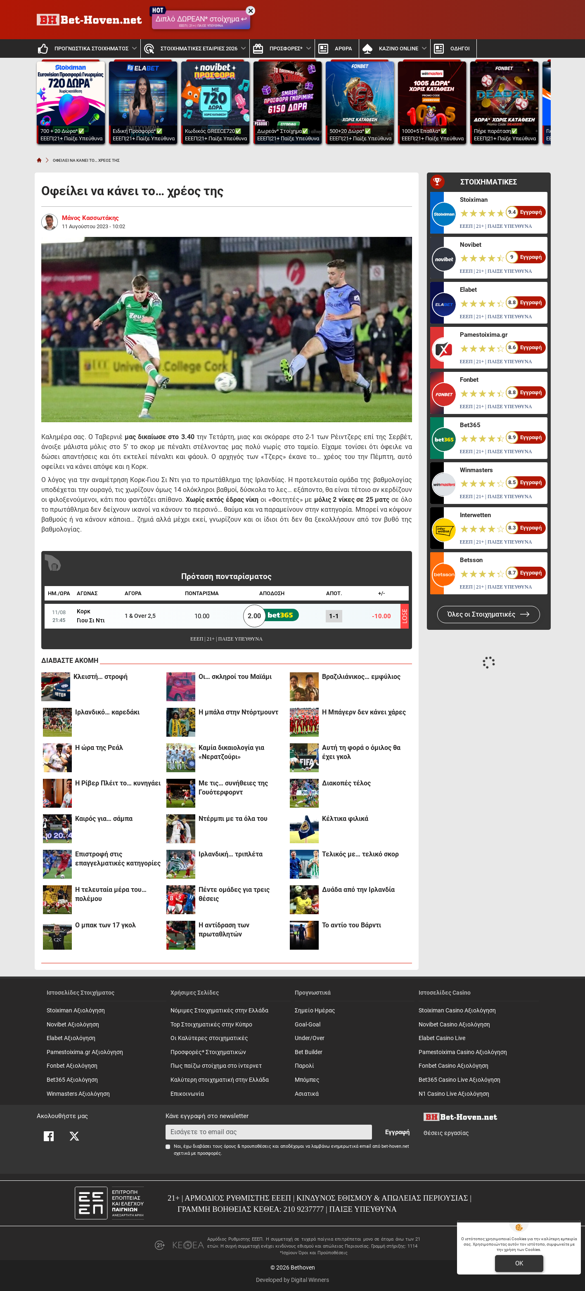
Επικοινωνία (187, 1093)
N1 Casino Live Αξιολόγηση (454, 1093)
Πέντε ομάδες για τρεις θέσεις (234, 894)
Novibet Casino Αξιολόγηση (454, 1024)
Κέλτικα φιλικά (345, 819)
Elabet (468, 289)
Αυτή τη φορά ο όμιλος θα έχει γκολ (361, 752)
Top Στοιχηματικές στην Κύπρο (211, 1024)
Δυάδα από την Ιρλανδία (358, 890)
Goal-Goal (307, 1024)
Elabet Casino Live (442, 1038)
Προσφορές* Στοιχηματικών (208, 1052)
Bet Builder (308, 1052)
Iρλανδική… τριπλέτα (231, 854)
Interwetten (475, 515)
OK (519, 1263)
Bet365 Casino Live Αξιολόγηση (459, 1079)
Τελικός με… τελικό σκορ (360, 854)
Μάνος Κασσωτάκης (90, 218)
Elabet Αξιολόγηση (71, 1038)
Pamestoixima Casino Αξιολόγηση (463, 1052)
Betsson (471, 560)
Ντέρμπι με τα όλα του (233, 819)
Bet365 (470, 425)
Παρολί (304, 1065)
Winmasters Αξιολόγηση (78, 1093)
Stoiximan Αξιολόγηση (76, 1010)
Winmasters (476, 470)
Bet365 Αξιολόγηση (72, 1079)
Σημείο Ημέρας (315, 1010)
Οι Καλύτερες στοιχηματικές (209, 1038)
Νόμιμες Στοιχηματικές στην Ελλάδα (219, 1010)
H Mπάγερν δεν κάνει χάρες (364, 712)
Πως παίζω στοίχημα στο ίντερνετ (216, 1065)
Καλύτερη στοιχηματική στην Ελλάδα (220, 1079)
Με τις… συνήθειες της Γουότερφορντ (233, 787)
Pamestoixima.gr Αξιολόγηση (85, 1052)
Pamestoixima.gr (483, 334)
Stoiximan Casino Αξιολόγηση (457, 1010)
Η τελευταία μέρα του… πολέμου (111, 894)
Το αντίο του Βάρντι (351, 925)
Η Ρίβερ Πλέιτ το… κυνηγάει (118, 783)
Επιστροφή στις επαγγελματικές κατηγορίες (118, 858)
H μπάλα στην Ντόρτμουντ (238, 712)
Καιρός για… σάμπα (104, 819)
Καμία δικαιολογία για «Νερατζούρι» (231, 752)
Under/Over (309, 1038)
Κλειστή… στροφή (100, 677)
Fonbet (469, 379)
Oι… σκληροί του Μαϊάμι (235, 677)
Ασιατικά (307, 1093)
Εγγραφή (397, 1132)
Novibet (470, 244)
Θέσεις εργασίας (446, 1133)
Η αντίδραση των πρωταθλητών (224, 929)
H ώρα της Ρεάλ (99, 748)
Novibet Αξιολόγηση (73, 1024)
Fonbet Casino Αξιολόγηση (453, 1065)
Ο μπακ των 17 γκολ (105, 925)
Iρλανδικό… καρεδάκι (107, 712)
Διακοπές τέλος (346, 783)
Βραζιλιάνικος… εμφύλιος (361, 677)
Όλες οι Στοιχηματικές (489, 614)
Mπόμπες (307, 1079)
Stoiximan (474, 199)
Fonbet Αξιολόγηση (72, 1065)
